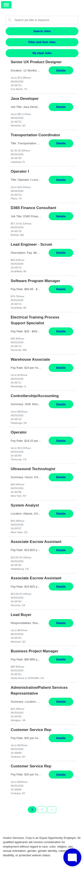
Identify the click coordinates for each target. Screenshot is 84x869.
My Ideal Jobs (42, 53)
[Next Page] (51, 809)
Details (61, 70)
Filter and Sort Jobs (42, 42)
